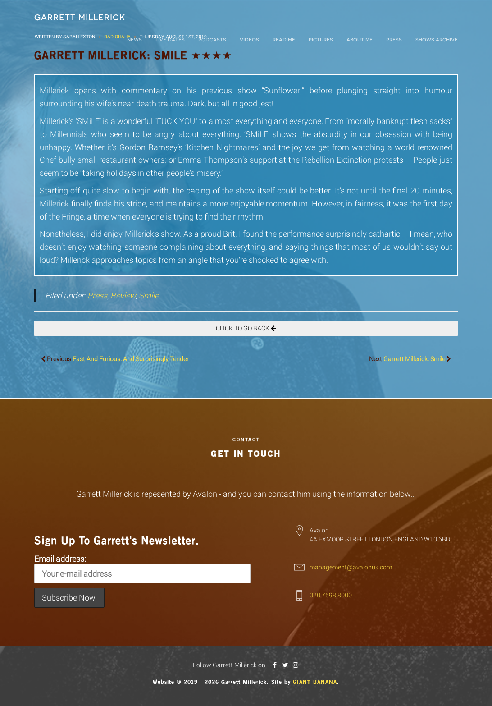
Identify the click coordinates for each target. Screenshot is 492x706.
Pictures (321, 40)
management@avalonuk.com (351, 567)
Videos (249, 40)
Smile (149, 295)
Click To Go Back (246, 328)
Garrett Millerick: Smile (414, 358)
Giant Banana (315, 682)
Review (123, 295)
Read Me (284, 40)
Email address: (142, 568)
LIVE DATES (170, 40)
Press (394, 40)
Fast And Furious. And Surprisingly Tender (131, 358)
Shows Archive (436, 40)
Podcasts (212, 40)
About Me (359, 40)
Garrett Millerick (80, 18)
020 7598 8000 (331, 595)
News (134, 40)
